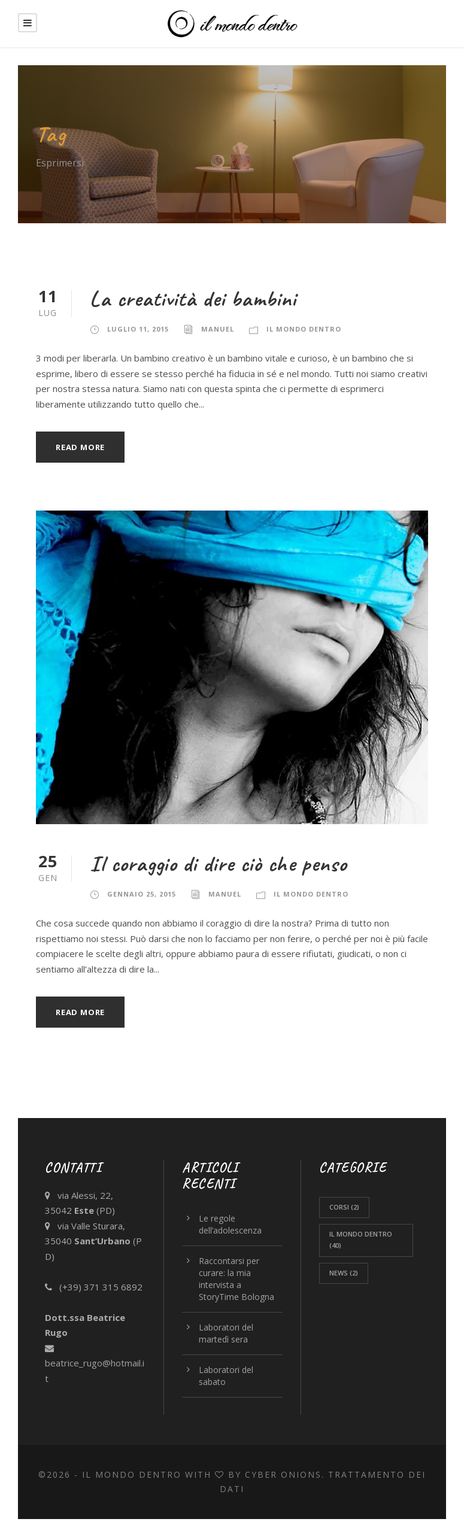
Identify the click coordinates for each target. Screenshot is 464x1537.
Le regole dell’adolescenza (230, 1224)
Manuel (217, 328)
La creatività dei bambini (193, 298)
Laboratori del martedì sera (226, 1333)
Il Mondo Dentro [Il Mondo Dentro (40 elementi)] (360, 1239)
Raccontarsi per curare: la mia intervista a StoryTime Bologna (236, 1278)
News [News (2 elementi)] (343, 1272)
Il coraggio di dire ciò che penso (218, 863)
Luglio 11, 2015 (138, 328)
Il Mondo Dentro (303, 328)
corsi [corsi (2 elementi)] (344, 1206)
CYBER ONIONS (283, 1474)
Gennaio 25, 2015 (141, 893)
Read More (80, 447)
